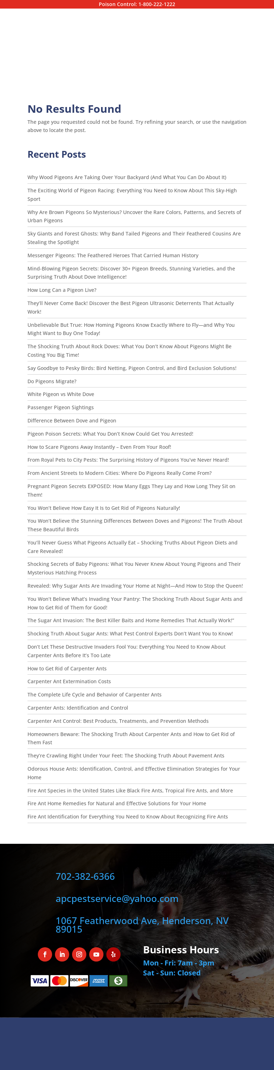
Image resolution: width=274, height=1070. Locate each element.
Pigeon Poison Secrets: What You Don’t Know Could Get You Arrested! (110, 433)
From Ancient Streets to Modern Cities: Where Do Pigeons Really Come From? (119, 473)
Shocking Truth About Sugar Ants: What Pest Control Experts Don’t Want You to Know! (130, 633)
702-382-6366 (85, 876)
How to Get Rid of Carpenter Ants (67, 668)
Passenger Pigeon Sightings (60, 407)
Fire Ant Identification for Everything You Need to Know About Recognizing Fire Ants (127, 816)
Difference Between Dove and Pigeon (71, 420)
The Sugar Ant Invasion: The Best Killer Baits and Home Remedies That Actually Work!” (130, 620)
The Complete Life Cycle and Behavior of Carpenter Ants (94, 694)
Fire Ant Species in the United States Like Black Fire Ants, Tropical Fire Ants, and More (130, 790)
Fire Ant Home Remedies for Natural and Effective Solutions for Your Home (116, 803)
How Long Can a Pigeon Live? (62, 289)
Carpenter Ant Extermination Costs (69, 681)
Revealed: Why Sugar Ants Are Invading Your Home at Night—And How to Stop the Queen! (135, 585)
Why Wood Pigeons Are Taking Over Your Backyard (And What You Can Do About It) (126, 177)
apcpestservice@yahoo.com (117, 898)
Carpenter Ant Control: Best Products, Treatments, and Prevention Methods (118, 720)
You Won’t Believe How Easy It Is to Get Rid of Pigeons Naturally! (103, 507)
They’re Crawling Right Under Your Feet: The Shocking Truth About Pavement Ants (125, 755)
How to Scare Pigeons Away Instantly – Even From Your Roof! (99, 446)
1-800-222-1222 (156, 4)
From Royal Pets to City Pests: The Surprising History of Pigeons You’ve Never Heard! (128, 459)
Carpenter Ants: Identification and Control (77, 707)
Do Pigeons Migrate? (52, 381)
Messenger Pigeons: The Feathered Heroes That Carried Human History (112, 255)
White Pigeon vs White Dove (60, 394)
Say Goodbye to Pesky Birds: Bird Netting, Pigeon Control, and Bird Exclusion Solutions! (132, 368)
